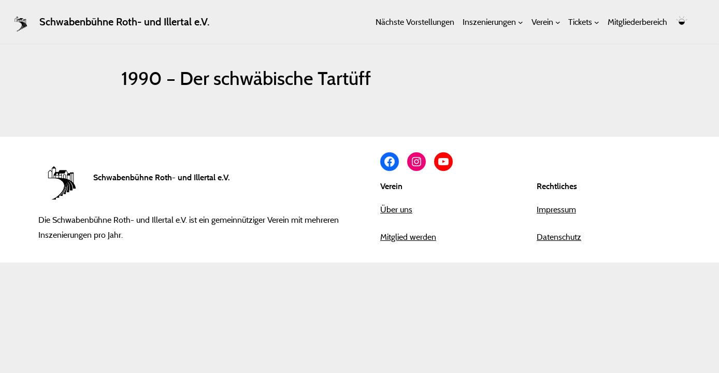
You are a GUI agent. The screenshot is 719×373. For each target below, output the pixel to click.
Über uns (396, 209)
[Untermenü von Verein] (557, 21)
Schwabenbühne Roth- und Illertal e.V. (124, 22)
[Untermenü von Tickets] (596, 21)
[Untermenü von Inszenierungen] (520, 21)
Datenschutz (559, 237)
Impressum (556, 209)
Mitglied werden (408, 237)
